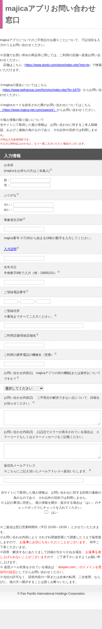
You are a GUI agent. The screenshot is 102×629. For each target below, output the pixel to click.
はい (51, 512)
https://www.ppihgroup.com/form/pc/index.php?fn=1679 (41, 90)
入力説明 (10, 249)
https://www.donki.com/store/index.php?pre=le (57, 65)
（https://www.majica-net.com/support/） (28, 110)
